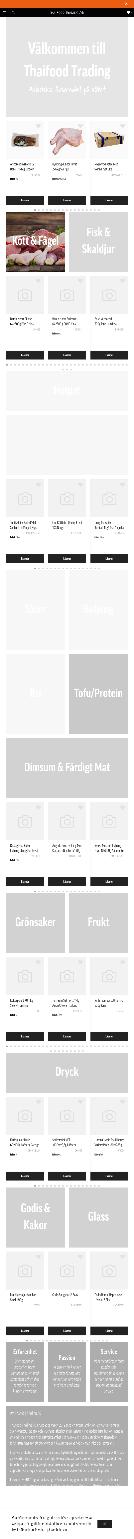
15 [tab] (91, 210)
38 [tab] (75, 1051)
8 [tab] (63, 210)
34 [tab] (71, 370)
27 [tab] (111, 365)
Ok (104, 1524)
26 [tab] (107, 365)
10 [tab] (71, 210)
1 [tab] (35, 210)
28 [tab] (115, 365)
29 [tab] (119, 365)
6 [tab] (55, 210)
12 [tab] (79, 210)
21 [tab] (87, 365)
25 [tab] (103, 365)
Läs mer (25, 200)
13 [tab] (83, 210)
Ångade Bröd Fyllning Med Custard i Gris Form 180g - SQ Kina (67, 850)
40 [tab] (83, 1051)
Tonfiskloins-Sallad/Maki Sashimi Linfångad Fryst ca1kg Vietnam (24, 528)
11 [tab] (75, 210)
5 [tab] (51, 210)
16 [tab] (95, 210)
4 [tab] (47, 210)
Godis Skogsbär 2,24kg (65, 1295)
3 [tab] (43, 210)
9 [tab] (67, 210)
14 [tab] (87, 210)
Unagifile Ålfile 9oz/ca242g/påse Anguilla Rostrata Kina (109, 528)
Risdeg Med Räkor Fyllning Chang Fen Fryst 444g (24, 850)
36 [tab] (67, 1051)
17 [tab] (99, 210)
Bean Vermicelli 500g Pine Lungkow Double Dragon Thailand (108, 324)
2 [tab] (39, 210)
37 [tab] (71, 1051)
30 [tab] (123, 365)
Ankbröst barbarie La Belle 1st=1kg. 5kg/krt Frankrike (22, 169)
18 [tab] (75, 365)
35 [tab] (63, 1051)
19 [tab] (79, 365)
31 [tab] (127, 365)
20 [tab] (83, 365)
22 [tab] (91, 365)
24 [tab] (99, 365)
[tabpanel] (25, 163)
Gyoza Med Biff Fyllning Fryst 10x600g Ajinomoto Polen (109, 850)
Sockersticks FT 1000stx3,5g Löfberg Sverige (64, 1145)
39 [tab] (79, 1051)
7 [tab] (59, 210)
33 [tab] (67, 370)
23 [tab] (95, 365)
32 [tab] (63, 370)
